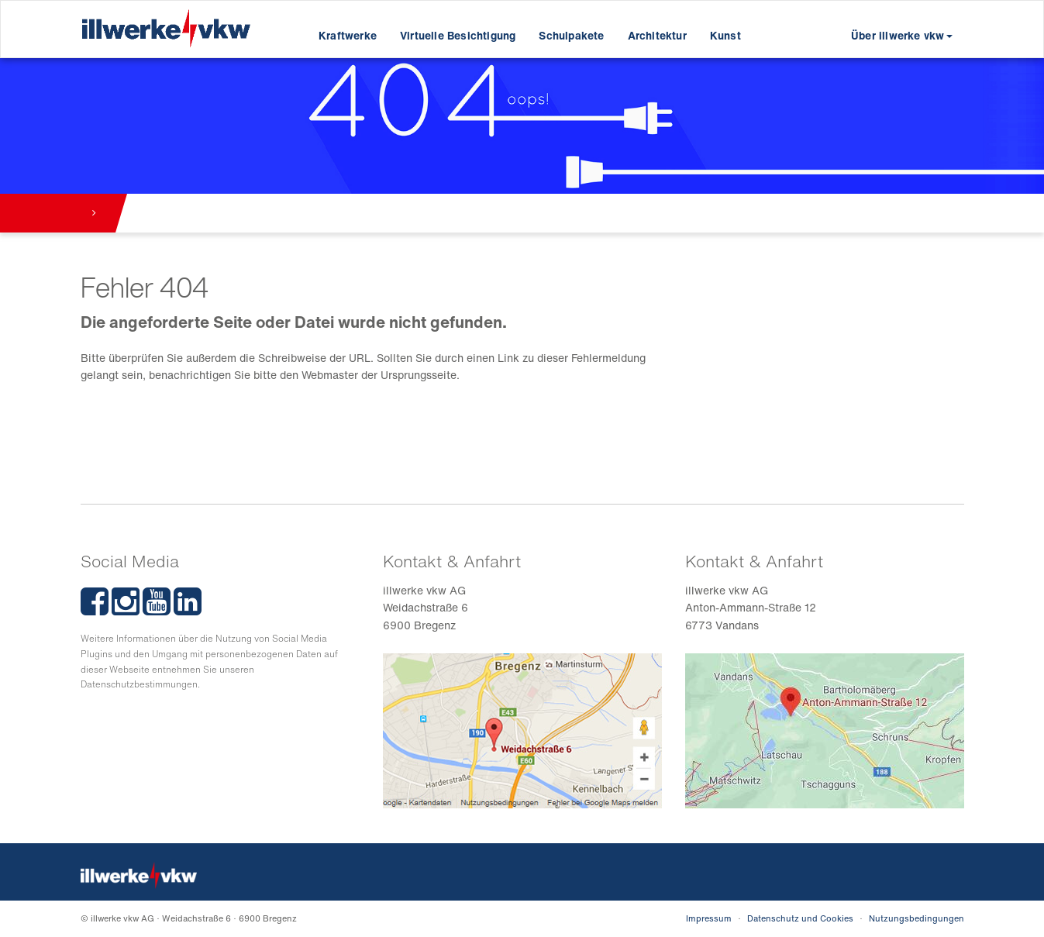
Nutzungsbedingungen (916, 918)
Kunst (725, 35)
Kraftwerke (348, 35)
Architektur (657, 35)
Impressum (709, 918)
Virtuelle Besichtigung (457, 35)
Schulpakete (571, 35)
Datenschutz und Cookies (800, 918)
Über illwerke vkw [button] (901, 35)
